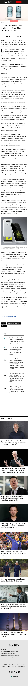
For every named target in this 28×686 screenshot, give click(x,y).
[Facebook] (9, 672)
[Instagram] (14, 672)
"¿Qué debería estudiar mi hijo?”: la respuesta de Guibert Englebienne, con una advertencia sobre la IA (13, 443)
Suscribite (19, 2)
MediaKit (3, 664)
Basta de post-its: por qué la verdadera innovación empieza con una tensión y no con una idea (13, 606)
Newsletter (8, 664)
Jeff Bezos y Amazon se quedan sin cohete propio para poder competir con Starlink (13, 634)
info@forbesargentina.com (9, 653)
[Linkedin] (19, 672)
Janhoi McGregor (5, 33)
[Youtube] (17, 672)
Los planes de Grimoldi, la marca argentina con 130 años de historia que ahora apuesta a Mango (16, 340)
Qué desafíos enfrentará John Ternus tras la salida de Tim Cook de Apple (13, 580)
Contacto (14, 664)
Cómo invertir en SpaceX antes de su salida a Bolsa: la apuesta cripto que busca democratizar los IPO (12, 498)
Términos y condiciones (11, 666)
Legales (19, 666)
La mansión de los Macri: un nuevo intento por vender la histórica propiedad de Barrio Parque (16, 351)
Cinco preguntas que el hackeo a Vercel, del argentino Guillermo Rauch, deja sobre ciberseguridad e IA (13, 525)
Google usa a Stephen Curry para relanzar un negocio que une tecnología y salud (13, 553)
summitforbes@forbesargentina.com (11, 655)
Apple (3, 323)
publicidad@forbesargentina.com (11, 651)
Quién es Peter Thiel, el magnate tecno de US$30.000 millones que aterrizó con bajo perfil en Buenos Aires (16, 390)
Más (16, 333)
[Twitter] (12, 672)
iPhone (4, 326)
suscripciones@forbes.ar (11, 657)
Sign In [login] (25, 2)
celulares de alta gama (14, 323)
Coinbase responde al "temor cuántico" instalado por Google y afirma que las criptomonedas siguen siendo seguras (13, 470)
